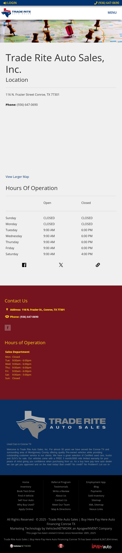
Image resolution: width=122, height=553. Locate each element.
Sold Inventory (96, 495)
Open (47, 203)
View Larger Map (17, 177)
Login (10, 3)
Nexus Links (96, 509)
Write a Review (61, 491)
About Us (61, 495)
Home (25, 482)
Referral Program (60, 482)
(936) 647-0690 (106, 3)
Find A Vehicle (26, 495)
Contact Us (61, 500)
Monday (11, 224)
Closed (86, 203)
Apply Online (26, 509)
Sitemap (96, 500)
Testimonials (61, 486)
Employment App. (96, 482)
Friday (10, 248)
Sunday (11, 218)
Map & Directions (61, 509)
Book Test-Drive (26, 491)
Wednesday (14, 236)
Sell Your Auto (25, 500)
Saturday (12, 254)
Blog (96, 486)
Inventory (25, 486)
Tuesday (11, 230)
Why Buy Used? (25, 504)
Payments (96, 491)
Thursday (12, 242)
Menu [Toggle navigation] (110, 13)
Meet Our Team (61, 504)
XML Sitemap (96, 504)
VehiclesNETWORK (59, 528)
